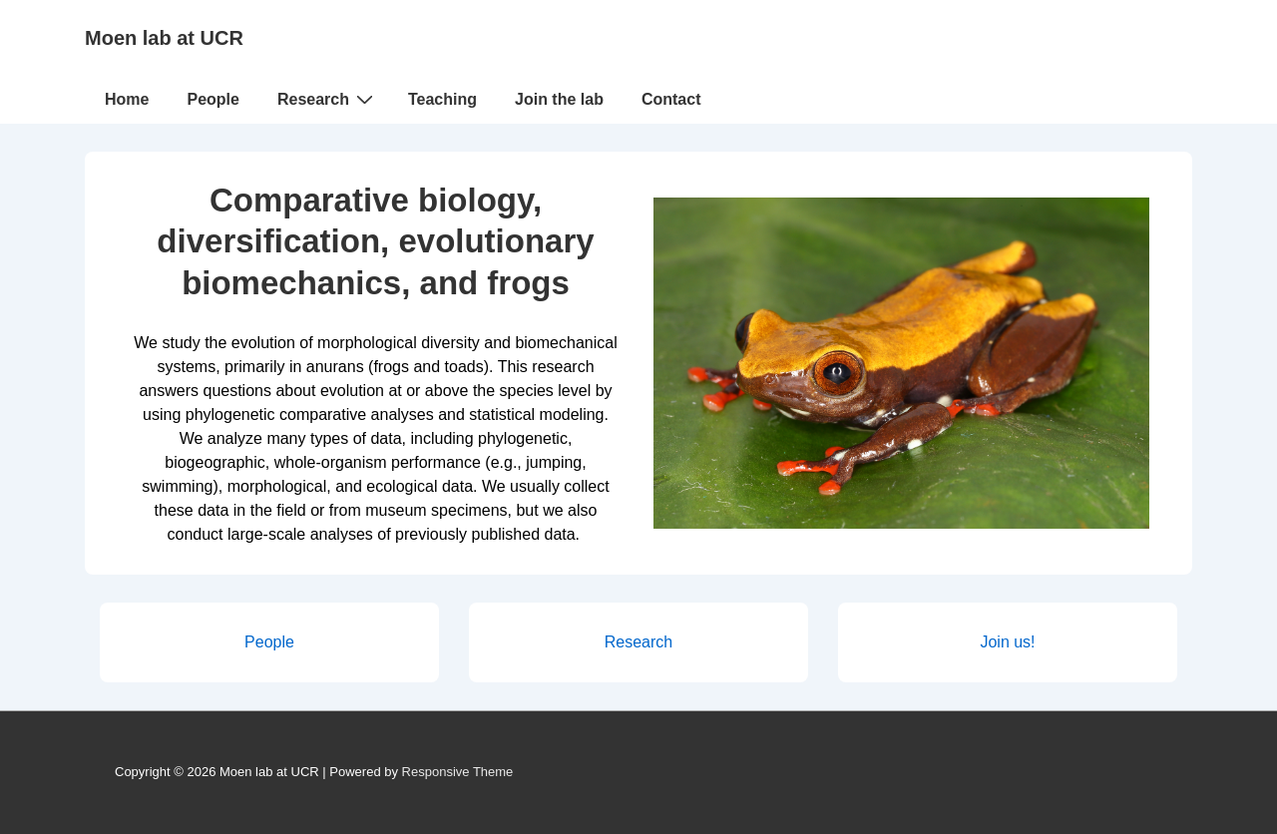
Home (127, 99)
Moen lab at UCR (164, 38)
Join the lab (559, 99)
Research (327, 99)
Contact (671, 99)
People (212, 99)
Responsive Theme (458, 771)
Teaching (442, 99)
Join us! (1007, 641)
